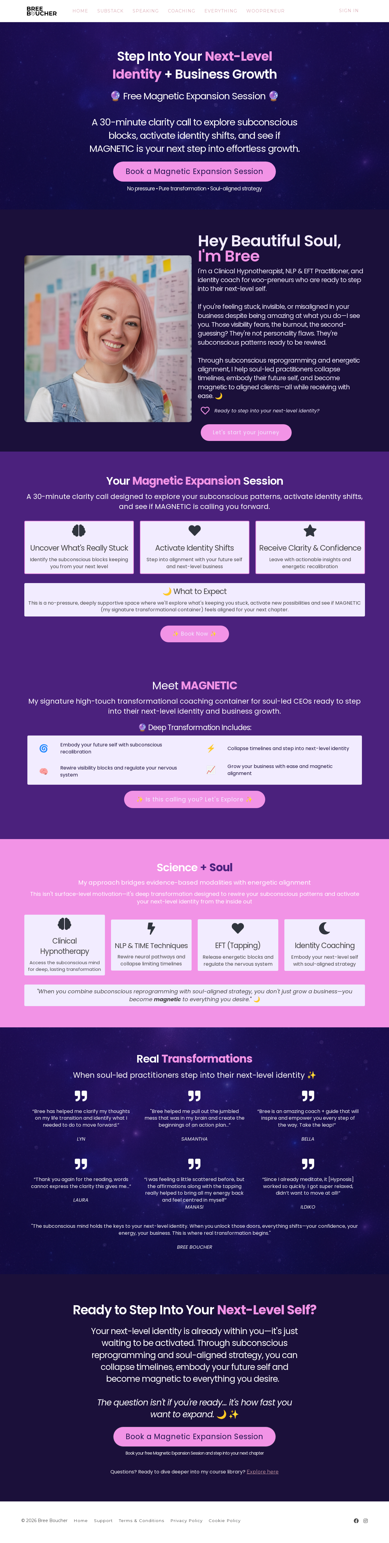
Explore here (263, 1471)
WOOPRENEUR (262, 11)
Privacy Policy (186, 1519)
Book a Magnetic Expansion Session (194, 171)
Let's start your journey (246, 432)
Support (103, 1519)
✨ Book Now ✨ (194, 633)
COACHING (178, 11)
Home (81, 1519)
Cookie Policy (225, 1519)
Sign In (349, 10)
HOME (77, 11)
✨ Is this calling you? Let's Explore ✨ (194, 799)
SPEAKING (142, 11)
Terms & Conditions (141, 1519)
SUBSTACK (107, 11)
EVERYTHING (217, 11)
